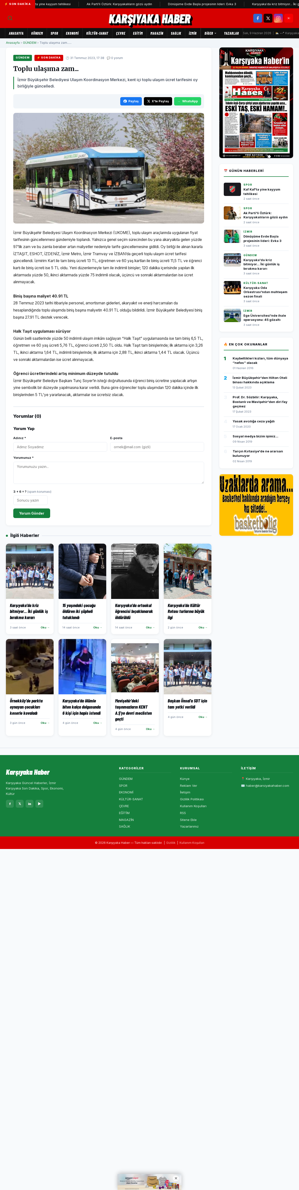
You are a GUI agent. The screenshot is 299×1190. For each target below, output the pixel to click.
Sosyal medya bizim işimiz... (255, 436)
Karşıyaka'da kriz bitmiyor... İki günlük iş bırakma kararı (261, 264)
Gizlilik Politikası (192, 799)
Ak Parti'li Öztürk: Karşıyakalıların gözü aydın (123, 4)
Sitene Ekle (188, 820)
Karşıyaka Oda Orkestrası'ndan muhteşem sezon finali (265, 292)
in (29, 804)
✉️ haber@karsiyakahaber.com (265, 786)
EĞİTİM (138, 33)
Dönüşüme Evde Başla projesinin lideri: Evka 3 (206, 4)
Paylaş (131, 101)
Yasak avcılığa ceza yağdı (254, 421)
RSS (183, 813)
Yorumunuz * (23, 458)
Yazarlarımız (189, 826)
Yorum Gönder (31, 513)
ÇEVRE (120, 33)
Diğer (211, 33)
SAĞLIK (176, 33)
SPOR (54, 33)
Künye (185, 779)
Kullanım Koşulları (193, 806)
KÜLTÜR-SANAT (97, 33)
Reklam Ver (188, 786)
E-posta (116, 438)
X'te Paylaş (158, 101)
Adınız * (19, 438)
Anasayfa (16, 33)
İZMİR (193, 33)
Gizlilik (171, 843)
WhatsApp (187, 101)
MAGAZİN (156, 33)
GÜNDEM (37, 33)
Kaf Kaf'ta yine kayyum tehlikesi (51, 4)
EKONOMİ (72, 33)
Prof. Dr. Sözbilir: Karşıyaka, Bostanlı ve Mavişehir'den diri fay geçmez (260, 401)
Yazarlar (231, 33)
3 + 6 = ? (32, 491)
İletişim (185, 792)
